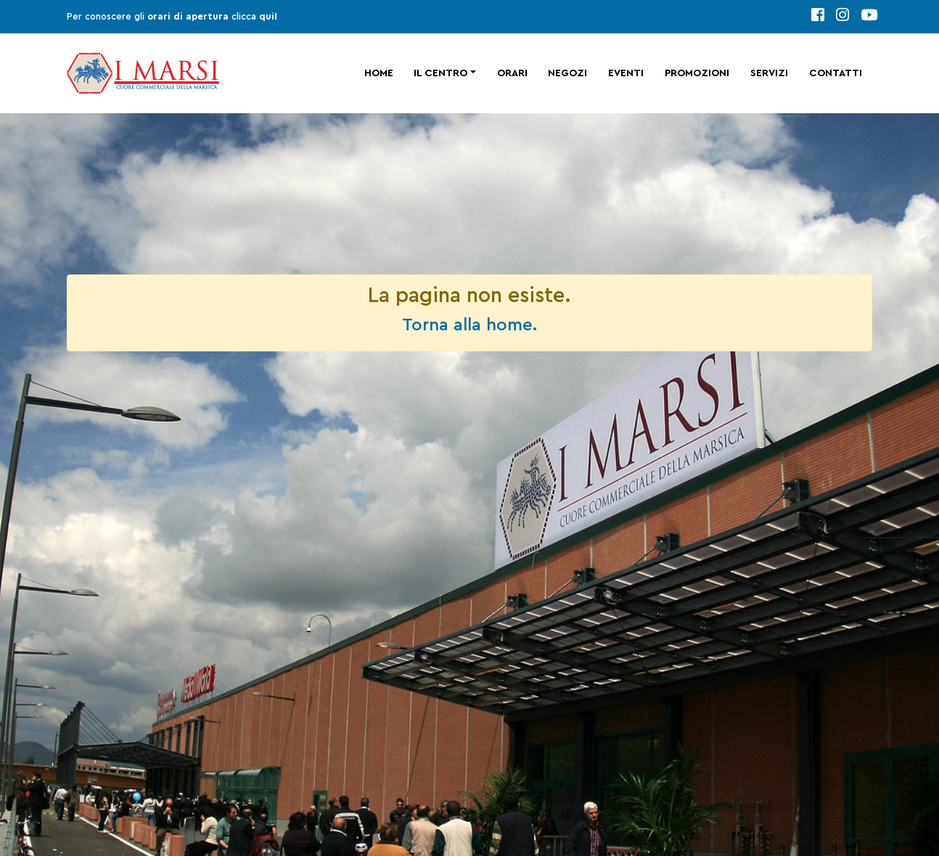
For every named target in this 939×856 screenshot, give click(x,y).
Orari (512, 73)
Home (378, 73)
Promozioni (697, 73)
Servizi (769, 73)
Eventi (626, 73)
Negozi (567, 73)
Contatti (835, 73)
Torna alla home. (469, 325)
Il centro (440, 73)
